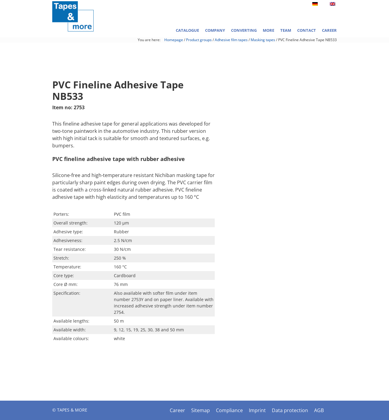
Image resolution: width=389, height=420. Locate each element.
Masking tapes (263, 39)
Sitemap (200, 410)
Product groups (199, 39)
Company (215, 30)
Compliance (229, 410)
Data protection (290, 410)
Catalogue (187, 30)
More (268, 30)
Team (285, 30)
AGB (319, 410)
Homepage (173, 39)
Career (329, 30)
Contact (306, 30)
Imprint (257, 410)
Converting (244, 30)
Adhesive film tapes (231, 39)
